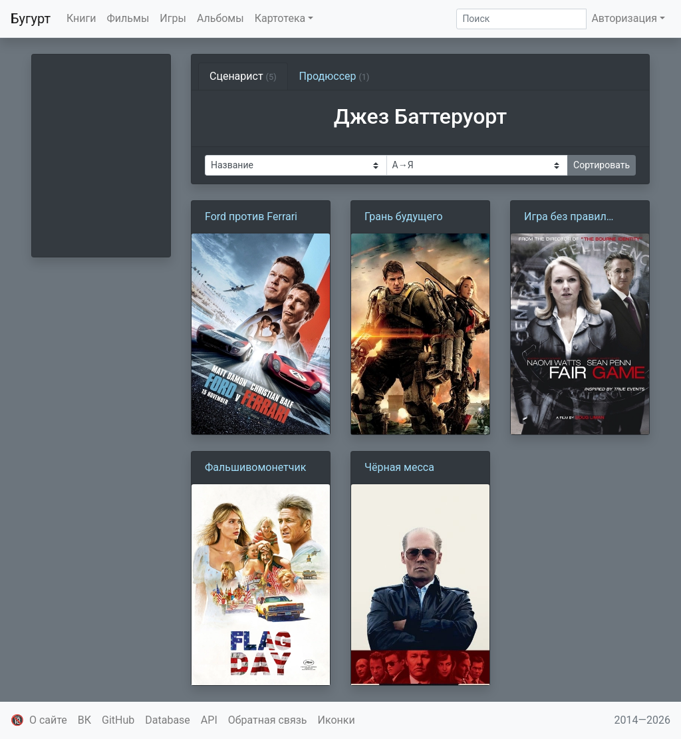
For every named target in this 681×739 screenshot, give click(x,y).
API (209, 720)
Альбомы (220, 18)
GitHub (118, 720)
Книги (81, 18)
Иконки (336, 720)
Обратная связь (267, 720)
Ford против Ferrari (251, 216)
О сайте (48, 720)
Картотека (280, 18)
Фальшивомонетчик (255, 467)
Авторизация (624, 18)
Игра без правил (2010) (565, 217)
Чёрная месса (399, 467)
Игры (173, 18)
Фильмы (128, 18)
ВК (84, 720)
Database (167, 720)
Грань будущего (403, 216)
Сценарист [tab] (243, 76)
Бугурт (31, 19)
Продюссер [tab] (334, 76)
